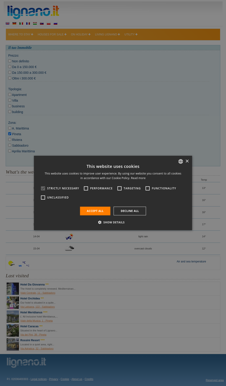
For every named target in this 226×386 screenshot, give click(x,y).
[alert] (113, 193)
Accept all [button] (95, 211)
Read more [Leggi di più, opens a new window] (138, 178)
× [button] (187, 161)
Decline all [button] (130, 211)
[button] (113, 222)
